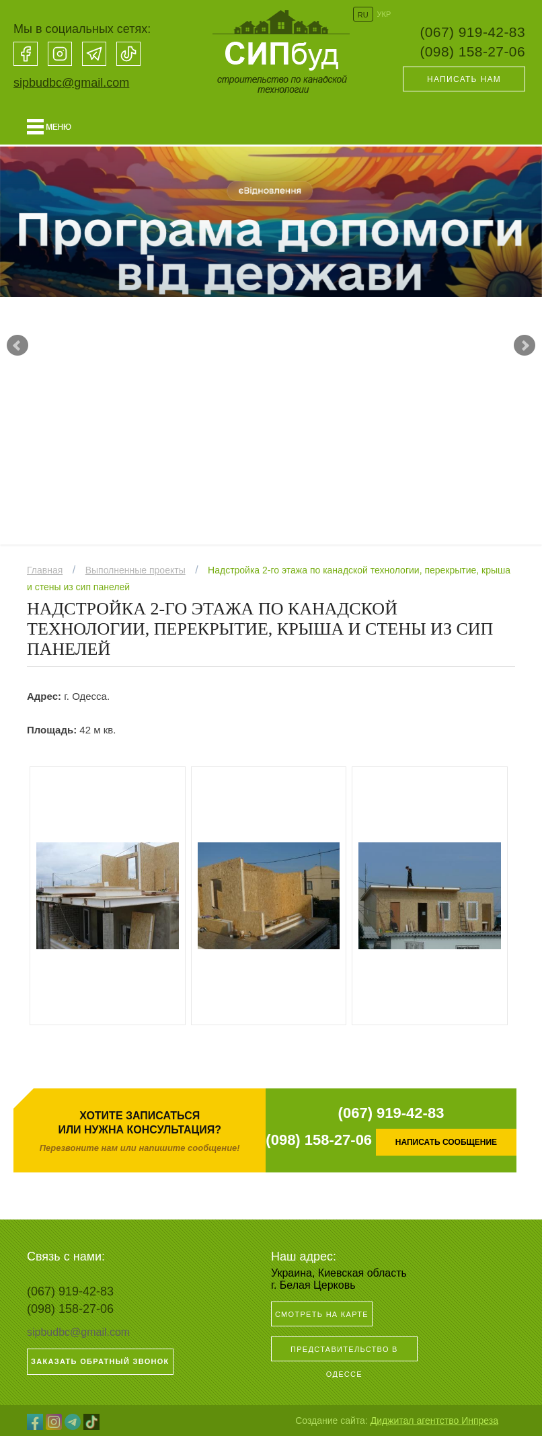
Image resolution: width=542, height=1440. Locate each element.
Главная (45, 574)
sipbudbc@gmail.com (71, 82)
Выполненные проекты (135, 574)
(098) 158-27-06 (472, 51)
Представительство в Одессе (344, 1357)
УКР (384, 14)
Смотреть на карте (322, 1318)
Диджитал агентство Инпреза (434, 1424)
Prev (17, 347)
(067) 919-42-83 (472, 32)
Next (524, 347)
